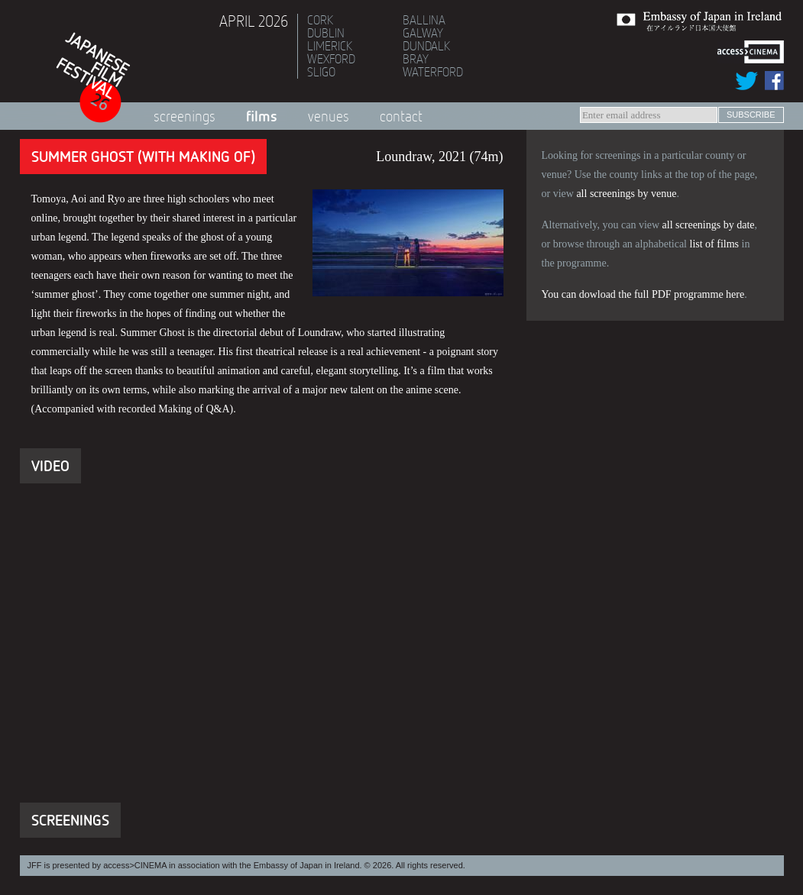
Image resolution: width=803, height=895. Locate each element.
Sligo (321, 71)
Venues (328, 116)
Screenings (184, 116)
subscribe (751, 114)
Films (261, 115)
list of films (715, 244)
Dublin (326, 32)
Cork (320, 19)
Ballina (424, 19)
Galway (423, 32)
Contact (401, 116)
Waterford (433, 71)
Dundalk (426, 45)
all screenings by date (708, 225)
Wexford (331, 58)
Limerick (329, 45)
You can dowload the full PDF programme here (643, 294)
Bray (416, 58)
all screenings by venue (626, 193)
